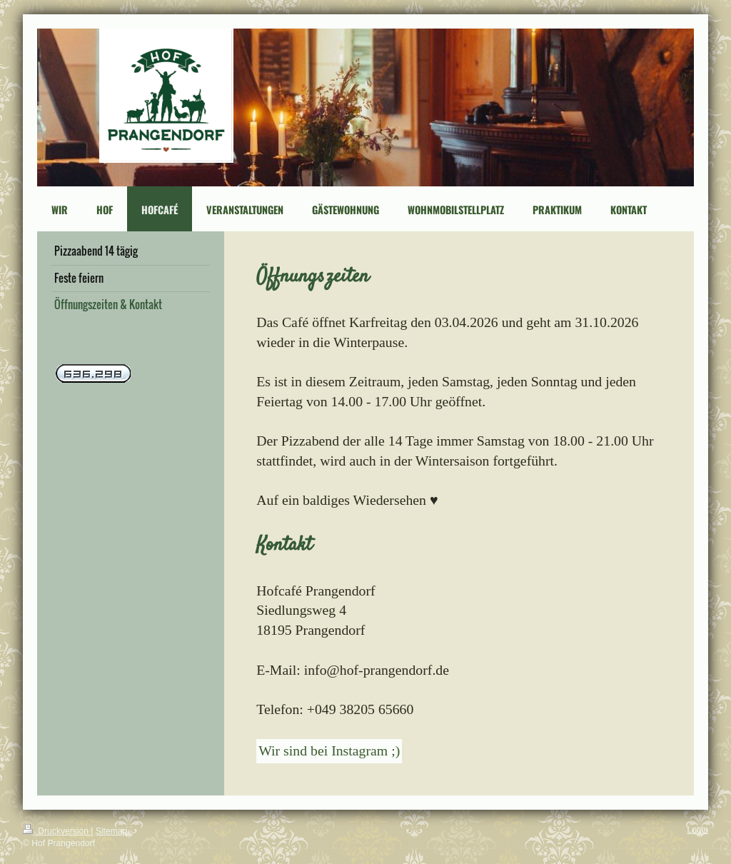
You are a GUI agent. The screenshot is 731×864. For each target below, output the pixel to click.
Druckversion (57, 831)
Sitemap (111, 831)
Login (697, 830)
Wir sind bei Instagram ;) (329, 750)
